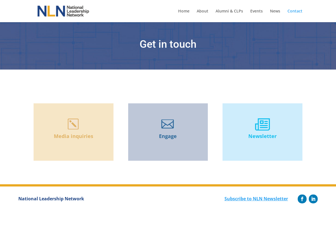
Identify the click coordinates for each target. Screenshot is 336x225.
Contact (294, 11)
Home (184, 11)
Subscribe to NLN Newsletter (256, 199)
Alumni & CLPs (229, 11)
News (275, 11)
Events (256, 11)
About (202, 11)
